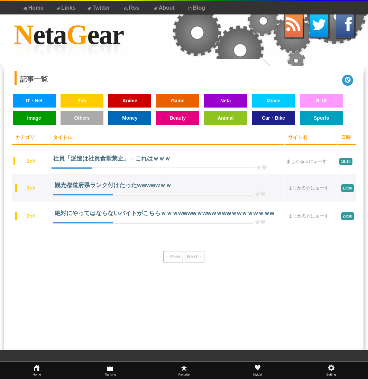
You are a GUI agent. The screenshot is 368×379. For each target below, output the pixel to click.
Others (82, 118)
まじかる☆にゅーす (306, 161)
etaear (68, 34)
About (164, 8)
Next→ (194, 256)
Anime (129, 100)
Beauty (177, 118)
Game (177, 100)
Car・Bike (273, 118)
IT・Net (34, 100)
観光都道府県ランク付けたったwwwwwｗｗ (113, 185)
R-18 (321, 100)
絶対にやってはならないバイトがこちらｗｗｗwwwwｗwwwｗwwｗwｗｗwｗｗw (164, 213)
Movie (273, 100)
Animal (226, 118)
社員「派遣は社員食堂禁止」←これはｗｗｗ (112, 158)
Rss (131, 8)
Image (34, 118)
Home (33, 8)
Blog (196, 8)
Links (65, 8)
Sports (321, 118)
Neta (225, 100)
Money (129, 118)
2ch (82, 100)
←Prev (173, 256)
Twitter (98, 8)
